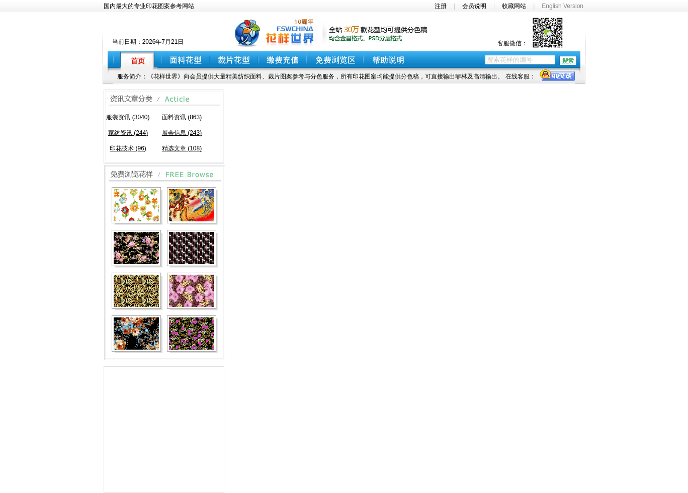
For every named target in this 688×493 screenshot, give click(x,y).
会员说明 (474, 6)
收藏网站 (514, 6)
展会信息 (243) (182, 132)
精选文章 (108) (182, 148)
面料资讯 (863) (182, 117)
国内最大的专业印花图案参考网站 (149, 6)
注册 (441, 6)
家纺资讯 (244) (128, 132)
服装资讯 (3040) (127, 117)
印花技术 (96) (128, 148)
